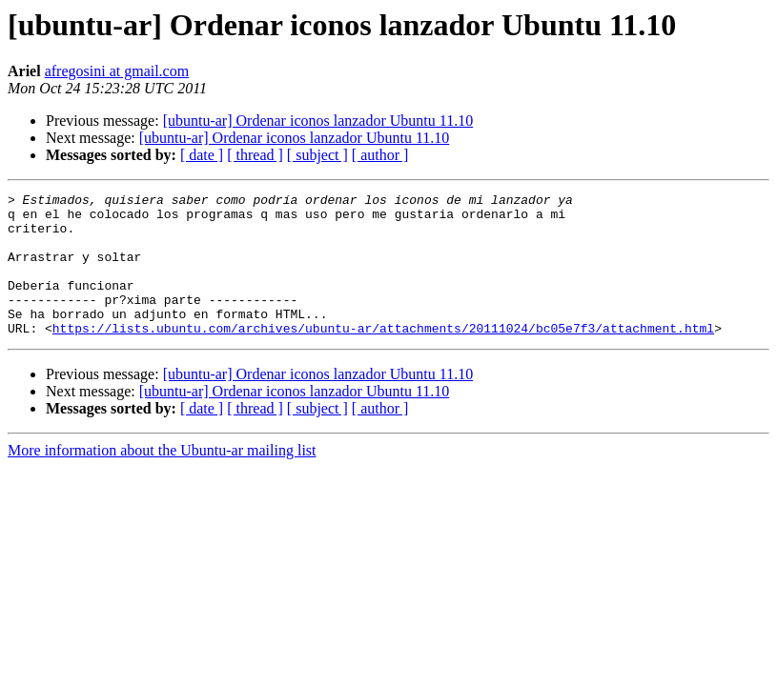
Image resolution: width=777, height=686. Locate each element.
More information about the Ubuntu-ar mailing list (162, 479)
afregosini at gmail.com (117, 71)
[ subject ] (317, 155)
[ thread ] (255, 155)
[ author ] (380, 155)
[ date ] (201, 155)
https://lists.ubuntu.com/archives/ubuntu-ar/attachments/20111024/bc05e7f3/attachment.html (383, 356)
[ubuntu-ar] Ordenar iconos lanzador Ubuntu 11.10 (318, 120)
